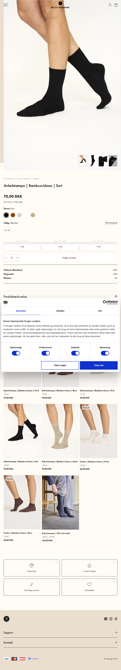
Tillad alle (99, 365)
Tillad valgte (60, 365)
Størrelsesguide (111, 222)
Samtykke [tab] (21, 311)
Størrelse (11, 222)
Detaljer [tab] (60, 311)
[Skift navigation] (13, 4)
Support (60, 632)
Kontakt (60, 642)
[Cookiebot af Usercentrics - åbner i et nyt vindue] (105, 302)
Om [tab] (100, 311)
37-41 (7, 230)
